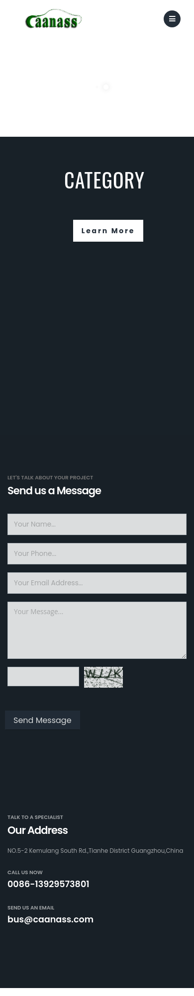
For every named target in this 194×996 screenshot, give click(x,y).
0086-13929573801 (48, 884)
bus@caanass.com (50, 919)
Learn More (108, 231)
